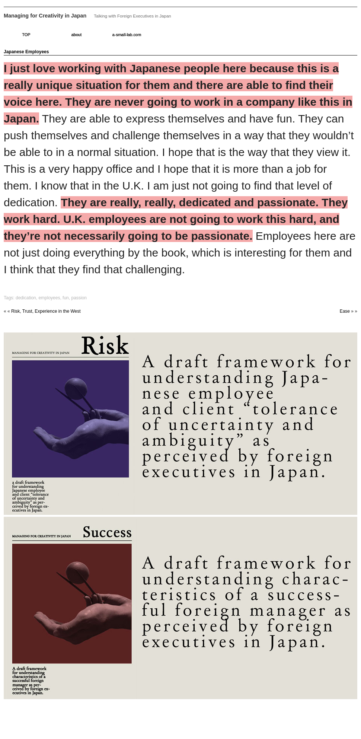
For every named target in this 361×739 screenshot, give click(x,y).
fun (66, 297)
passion (78, 297)
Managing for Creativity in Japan (45, 16)
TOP (26, 34)
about (76, 34)
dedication (26, 297)
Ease (345, 311)
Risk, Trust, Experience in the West (46, 311)
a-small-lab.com (126, 34)
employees (49, 297)
